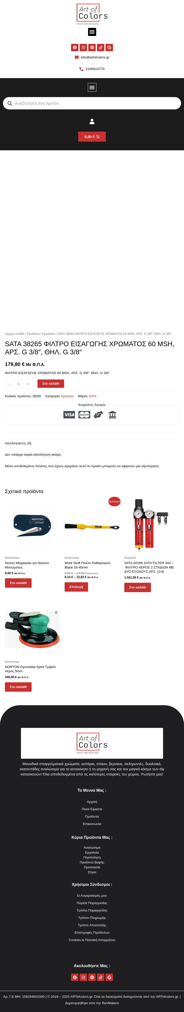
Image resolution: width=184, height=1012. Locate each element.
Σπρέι (92, 872)
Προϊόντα (33, 334)
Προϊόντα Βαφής (92, 862)
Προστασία (92, 867)
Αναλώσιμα (92, 847)
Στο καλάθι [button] (18, 583)
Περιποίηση (92, 857)
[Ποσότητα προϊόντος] (18, 383)
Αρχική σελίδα (14, 334)
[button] (92, 32)
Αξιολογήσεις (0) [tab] (18, 443)
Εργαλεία (48, 334)
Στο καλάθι (50, 383)
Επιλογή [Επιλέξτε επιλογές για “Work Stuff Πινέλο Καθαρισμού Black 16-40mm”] (76, 587)
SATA (92, 396)
